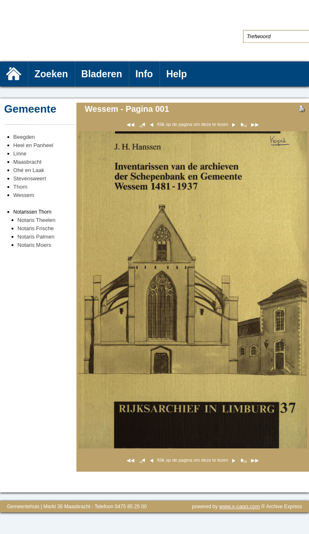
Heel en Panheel (33, 145)
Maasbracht (27, 162)
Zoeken (51, 74)
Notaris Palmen (35, 237)
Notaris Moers (34, 245)
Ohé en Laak (28, 170)
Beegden (24, 137)
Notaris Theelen (36, 220)
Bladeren (101, 74)
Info (144, 74)
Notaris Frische (35, 228)
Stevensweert (29, 178)
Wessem (23, 195)
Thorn (20, 187)
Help (176, 74)
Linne (20, 153)
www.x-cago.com (239, 506)
